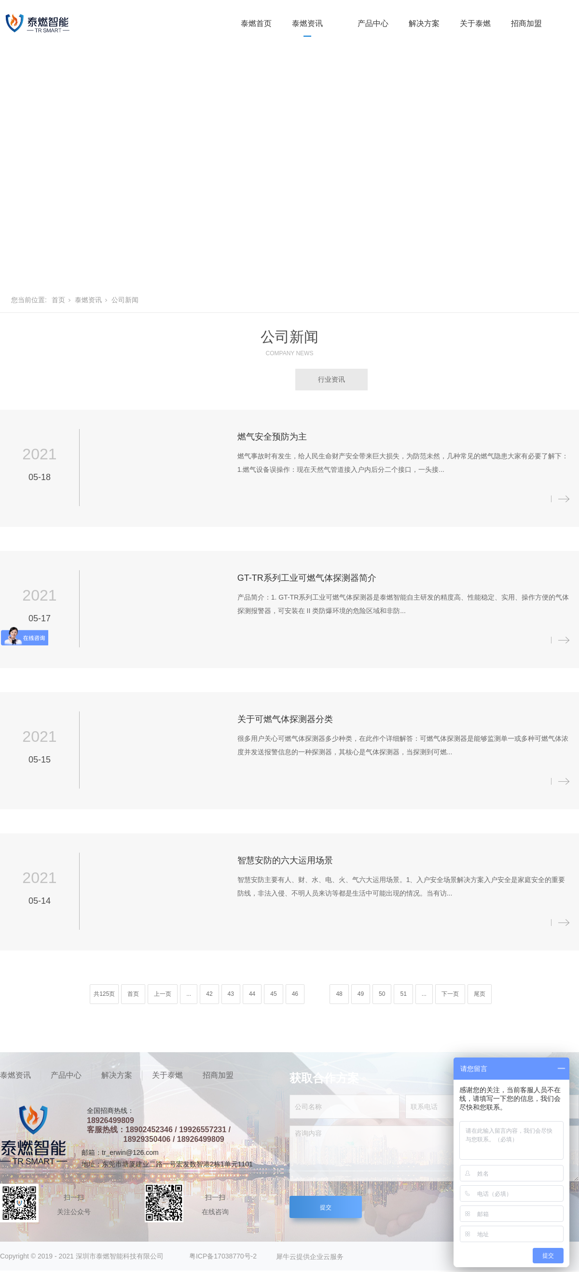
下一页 (450, 994)
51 (403, 994)
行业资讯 (331, 379)
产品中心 (373, 23)
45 (273, 994)
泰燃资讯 (307, 23)
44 (252, 994)
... (188, 994)
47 (316, 994)
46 (295, 994)
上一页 (162, 994)
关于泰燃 (475, 23)
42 (209, 994)
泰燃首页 (256, 23)
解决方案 (424, 23)
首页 (58, 300)
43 (231, 994)
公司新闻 (124, 300)
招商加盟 (526, 23)
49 (361, 994)
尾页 (479, 994)
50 (382, 994)
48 (339, 994)
